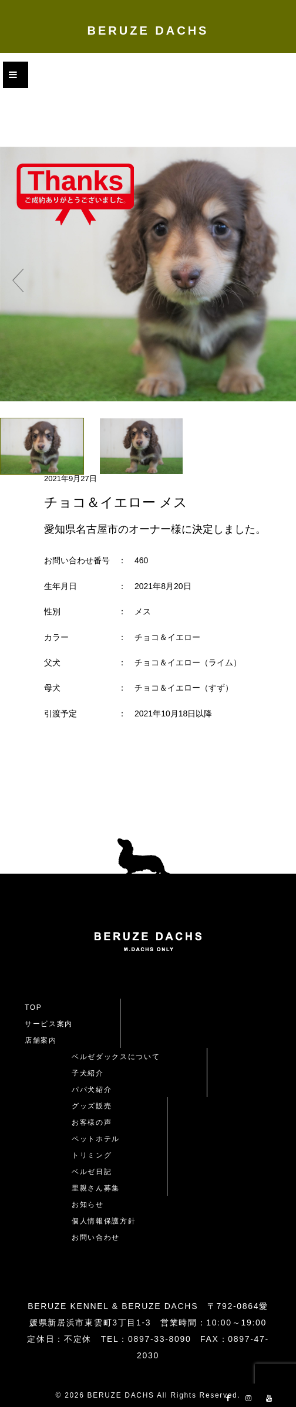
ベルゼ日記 (92, 1172)
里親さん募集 (96, 1188)
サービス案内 (49, 1024)
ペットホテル (96, 1139)
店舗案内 (41, 1040)
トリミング (92, 1155)
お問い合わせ (100, 1237)
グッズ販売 (92, 1106)
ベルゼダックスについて (116, 1057)
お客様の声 (92, 1122)
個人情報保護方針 (104, 1221)
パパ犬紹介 (92, 1089)
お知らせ (88, 1204)
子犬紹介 (88, 1073)
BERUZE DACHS (148, 30)
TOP (33, 1007)
